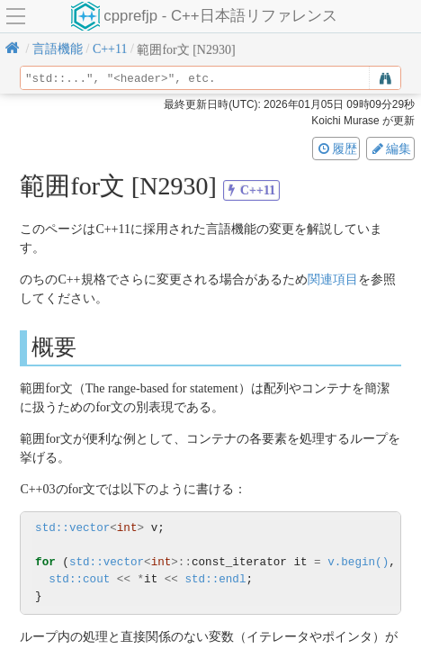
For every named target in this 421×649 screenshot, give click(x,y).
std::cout (79, 579)
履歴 (336, 148)
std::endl (215, 579)
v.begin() (358, 562)
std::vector (72, 528)
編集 (390, 148)
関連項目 (333, 279)
